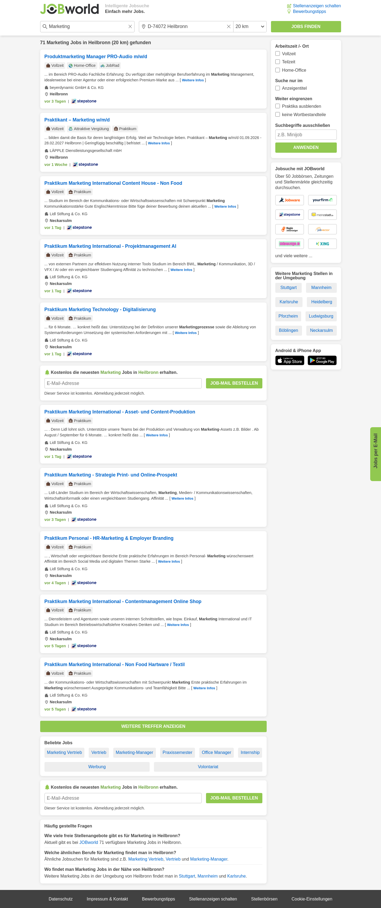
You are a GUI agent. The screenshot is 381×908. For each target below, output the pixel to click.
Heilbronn (99, 42)
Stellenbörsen (264, 899)
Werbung (97, 766)
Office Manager (216, 752)
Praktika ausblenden (301, 106)
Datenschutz (61, 899)
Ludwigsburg (321, 316)
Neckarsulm (321, 330)
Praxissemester (177, 752)
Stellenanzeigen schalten (317, 6)
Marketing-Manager (134, 752)
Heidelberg (321, 302)
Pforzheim (288, 316)
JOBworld (88, 842)
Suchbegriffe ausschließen (302, 125)
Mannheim (208, 876)
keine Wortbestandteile (304, 114)
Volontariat (208, 766)
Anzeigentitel (294, 88)
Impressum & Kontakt (107, 899)
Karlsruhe (236, 876)
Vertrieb (98, 752)
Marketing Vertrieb (64, 752)
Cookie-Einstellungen (311, 899)
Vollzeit (289, 53)
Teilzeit (288, 62)
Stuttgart (187, 876)
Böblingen (288, 330)
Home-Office (294, 70)
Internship (250, 752)
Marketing (58, 42)
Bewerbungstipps (309, 11)
